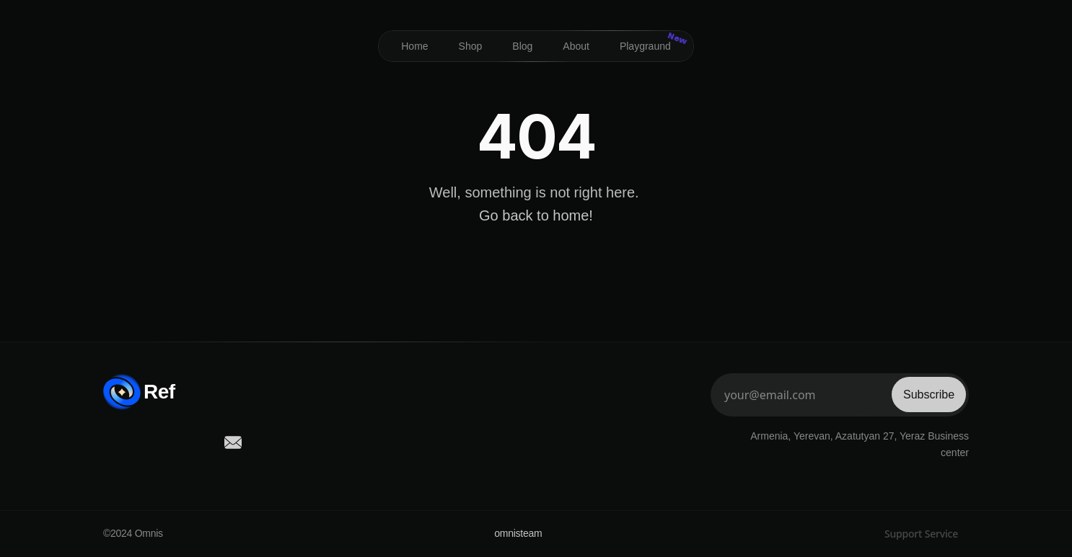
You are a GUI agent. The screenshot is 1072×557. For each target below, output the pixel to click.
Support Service (921, 533)
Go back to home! (536, 215)
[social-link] (111, 442)
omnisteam (518, 533)
